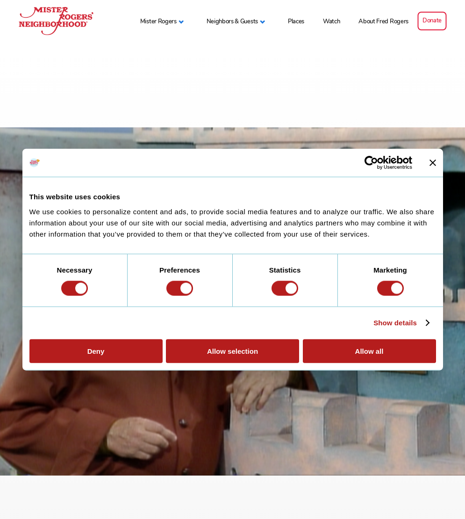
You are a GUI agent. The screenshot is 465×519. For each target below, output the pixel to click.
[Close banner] (432, 163)
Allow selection (232, 351)
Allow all (369, 351)
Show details (395, 323)
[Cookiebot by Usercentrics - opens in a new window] (371, 163)
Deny (96, 351)
